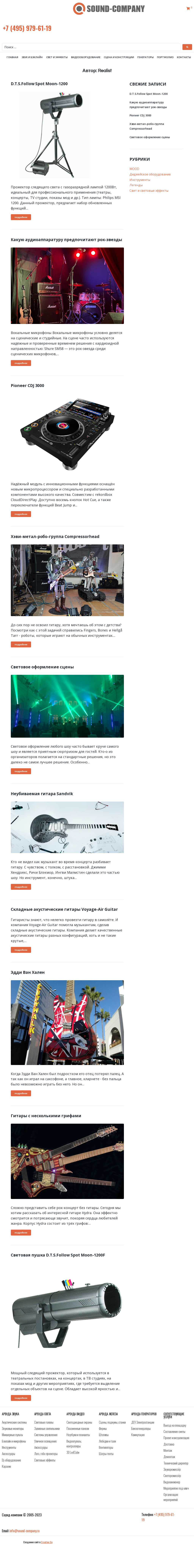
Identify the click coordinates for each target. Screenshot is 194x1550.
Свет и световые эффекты (149, 194)
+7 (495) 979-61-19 (27, 28)
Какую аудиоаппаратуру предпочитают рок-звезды (66, 243)
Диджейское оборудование (150, 178)
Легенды (136, 189)
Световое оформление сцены (42, 671)
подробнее (21, 221)
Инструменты (140, 184)
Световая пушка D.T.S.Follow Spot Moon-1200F (58, 1259)
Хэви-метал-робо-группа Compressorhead (55, 540)
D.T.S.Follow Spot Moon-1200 (39, 87)
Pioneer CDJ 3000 (27, 389)
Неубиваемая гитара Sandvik (42, 797)
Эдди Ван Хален (28, 976)
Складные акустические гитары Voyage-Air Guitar (64, 913)
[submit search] (187, 47)
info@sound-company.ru (24, 1534)
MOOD (134, 173)
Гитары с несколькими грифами (46, 1119)
